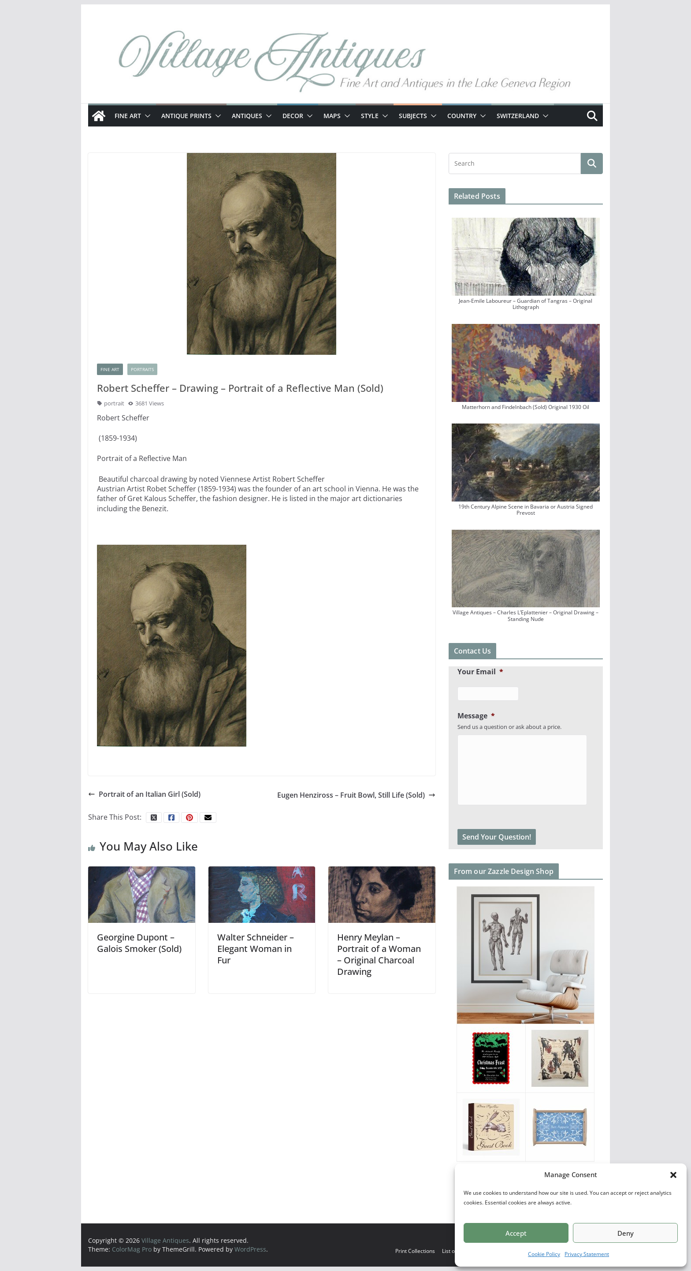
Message (476, 716)
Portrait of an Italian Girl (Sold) (144, 794)
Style (370, 115)
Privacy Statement (587, 1254)
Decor (292, 115)
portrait (114, 403)
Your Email (480, 671)
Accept (516, 1233)
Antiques (247, 115)
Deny (625, 1233)
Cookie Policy (544, 1254)
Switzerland (518, 115)
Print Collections (415, 1251)
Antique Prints (186, 115)
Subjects (413, 115)
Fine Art (128, 115)
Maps (332, 115)
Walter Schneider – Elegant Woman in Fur (255, 948)
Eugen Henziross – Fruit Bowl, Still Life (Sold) (356, 795)
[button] (673, 1175)
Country (461, 115)
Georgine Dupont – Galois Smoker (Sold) (139, 943)
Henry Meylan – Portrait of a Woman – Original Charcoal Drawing (379, 954)
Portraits (142, 369)
